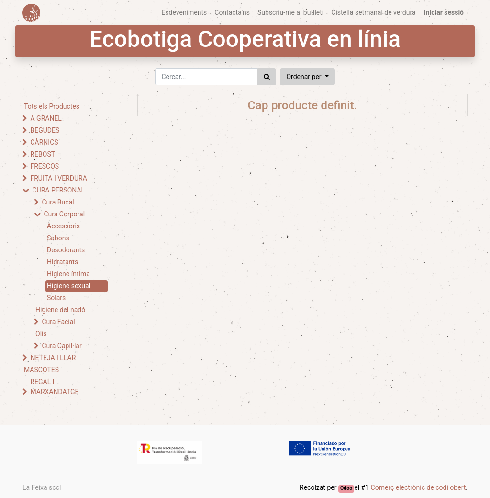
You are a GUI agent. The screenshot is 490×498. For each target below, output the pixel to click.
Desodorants (66, 250)
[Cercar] (266, 76)
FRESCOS (44, 166)
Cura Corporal (64, 214)
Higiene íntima (68, 274)
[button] (307, 76)
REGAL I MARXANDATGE (54, 387)
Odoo (346, 488)
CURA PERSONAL (58, 190)
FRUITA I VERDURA (58, 178)
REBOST (42, 154)
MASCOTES (41, 370)
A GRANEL (45, 118)
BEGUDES (44, 130)
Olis (41, 334)
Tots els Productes (51, 106)
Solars (56, 298)
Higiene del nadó (60, 310)
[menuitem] (184, 13)
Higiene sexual (68, 286)
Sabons (58, 238)
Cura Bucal (58, 202)
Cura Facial (58, 322)
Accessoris (63, 226)
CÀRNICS (44, 142)
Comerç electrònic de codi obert (418, 487)
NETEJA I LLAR (53, 358)
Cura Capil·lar (61, 346)
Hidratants (62, 262)
